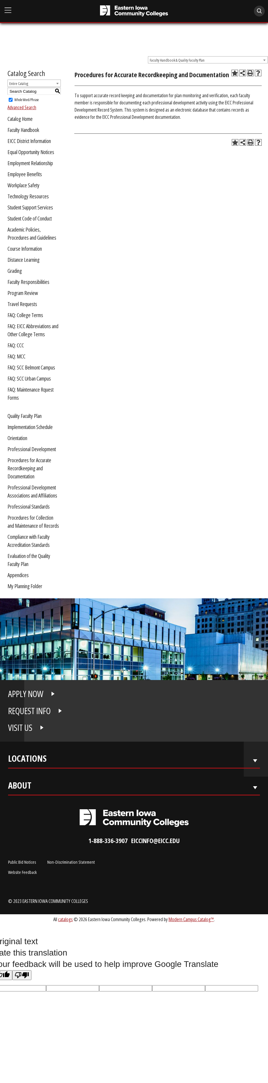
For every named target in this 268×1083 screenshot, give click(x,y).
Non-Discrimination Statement (71, 862)
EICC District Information (29, 140)
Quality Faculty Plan (24, 415)
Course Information (24, 248)
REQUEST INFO (29, 711)
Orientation (17, 438)
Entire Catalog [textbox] (18, 83)
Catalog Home (20, 118)
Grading (14, 270)
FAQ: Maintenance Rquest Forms (30, 393)
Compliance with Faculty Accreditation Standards (28, 540)
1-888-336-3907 (108, 840)
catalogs (65, 919)
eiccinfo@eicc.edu (155, 840)
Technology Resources (28, 196)
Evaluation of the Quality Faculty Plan (28, 560)
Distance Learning (23, 259)
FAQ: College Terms (25, 315)
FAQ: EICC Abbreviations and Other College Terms (32, 330)
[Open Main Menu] (8, 10)
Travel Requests (22, 304)
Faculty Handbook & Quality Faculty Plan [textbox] (177, 60)
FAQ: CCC (15, 345)
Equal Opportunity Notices (30, 152)
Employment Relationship (30, 163)
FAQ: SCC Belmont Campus (31, 367)
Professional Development (31, 449)
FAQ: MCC (16, 356)
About (19, 786)
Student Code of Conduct (29, 218)
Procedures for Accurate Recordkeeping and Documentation (29, 468)
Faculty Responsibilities (28, 281)
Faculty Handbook (23, 129)
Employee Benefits (24, 174)
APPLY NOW (25, 694)
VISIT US (20, 728)
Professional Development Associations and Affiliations (32, 491)
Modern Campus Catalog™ (191, 919)
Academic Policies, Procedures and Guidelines (31, 233)
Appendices (18, 575)
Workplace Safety (23, 185)
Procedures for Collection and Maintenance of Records (33, 521)
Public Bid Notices (22, 862)
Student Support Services (30, 207)
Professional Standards (28, 506)
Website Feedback (22, 872)
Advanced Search (21, 107)
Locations (27, 759)
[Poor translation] (21, 975)
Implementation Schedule (30, 427)
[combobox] (208, 59)
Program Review (22, 292)
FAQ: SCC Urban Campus (29, 378)
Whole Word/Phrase (26, 99)
